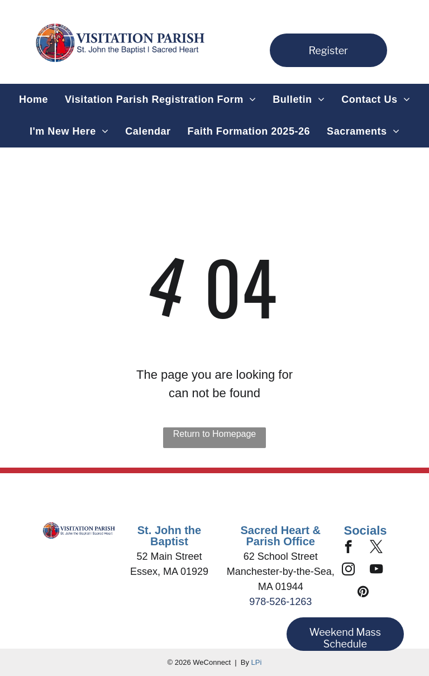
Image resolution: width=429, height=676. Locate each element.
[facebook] (348, 548)
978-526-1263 (280, 601)
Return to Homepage (214, 434)
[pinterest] (363, 593)
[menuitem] (33, 100)
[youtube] (376, 570)
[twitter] (376, 548)
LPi (256, 662)
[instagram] (348, 570)
